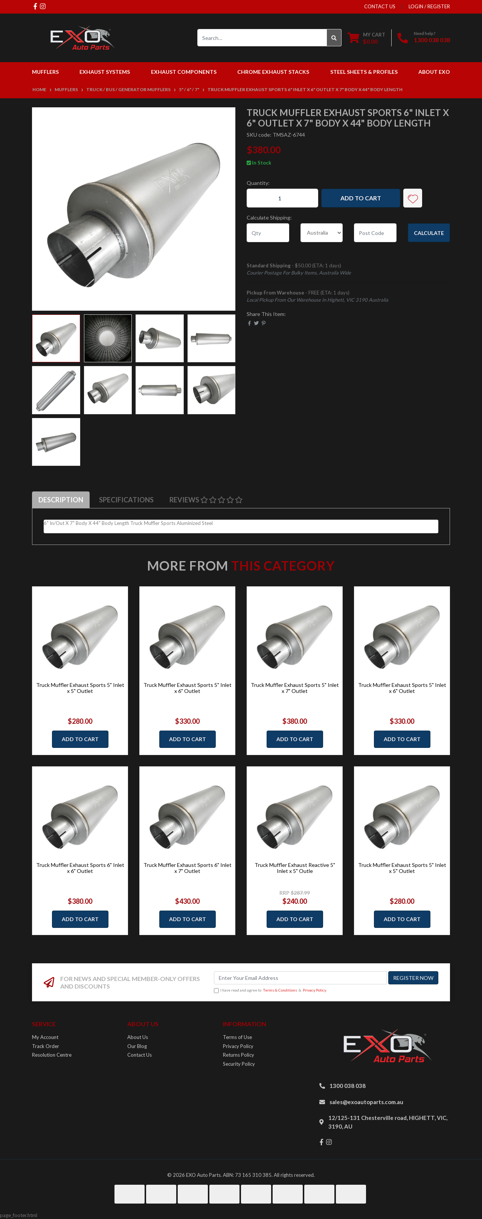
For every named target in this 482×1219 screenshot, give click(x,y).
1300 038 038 (432, 39)
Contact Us (139, 1055)
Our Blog (137, 1046)
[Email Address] (300, 977)
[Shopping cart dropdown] (366, 38)
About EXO (434, 72)
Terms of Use (237, 1037)
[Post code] (375, 232)
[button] (412, 198)
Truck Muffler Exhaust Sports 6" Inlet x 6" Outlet (80, 868)
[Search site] (334, 37)
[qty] (268, 232)
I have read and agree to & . (270, 990)
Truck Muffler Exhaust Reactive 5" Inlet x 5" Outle (295, 868)
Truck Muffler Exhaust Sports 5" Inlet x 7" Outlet (295, 688)
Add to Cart (360, 197)
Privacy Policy (314, 990)
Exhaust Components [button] (184, 72)
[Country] (321, 232)
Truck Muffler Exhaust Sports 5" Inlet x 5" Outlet (80, 688)
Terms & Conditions (280, 990)
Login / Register (429, 6)
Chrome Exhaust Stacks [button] (273, 72)
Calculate (429, 233)
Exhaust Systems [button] (104, 72)
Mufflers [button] (45, 72)
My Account (45, 1037)
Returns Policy (238, 1055)
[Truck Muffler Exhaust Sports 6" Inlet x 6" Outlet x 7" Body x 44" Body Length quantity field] (282, 198)
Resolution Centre (52, 1055)
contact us (379, 6)
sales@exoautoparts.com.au (366, 1101)
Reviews (206, 500)
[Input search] (262, 37)
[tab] (61, 499)
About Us (137, 1037)
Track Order (45, 1046)
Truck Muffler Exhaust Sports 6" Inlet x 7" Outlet (187, 868)
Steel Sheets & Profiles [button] (364, 72)
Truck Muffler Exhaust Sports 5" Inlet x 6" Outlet (187, 688)
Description (60, 500)
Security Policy (239, 1064)
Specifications (126, 500)
